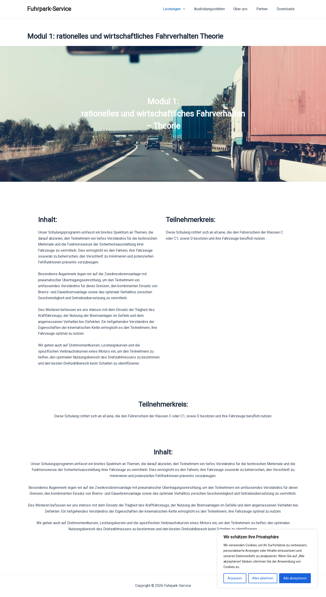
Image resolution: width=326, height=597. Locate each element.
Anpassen (235, 578)
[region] (163, 114)
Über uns (244, 9)
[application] (189, 9)
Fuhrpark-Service (49, 8)
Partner (264, 9)
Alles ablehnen (262, 578)
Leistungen (181, 9)
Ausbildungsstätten (214, 9)
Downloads (286, 9)
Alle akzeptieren (295, 578)
